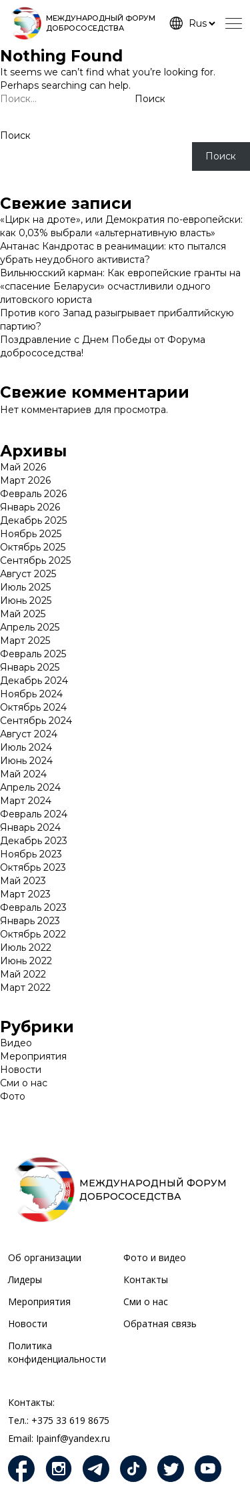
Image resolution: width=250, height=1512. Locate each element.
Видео (16, 1043)
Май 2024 (23, 774)
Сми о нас (23, 1083)
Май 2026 (23, 467)
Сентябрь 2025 (35, 560)
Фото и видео (154, 1257)
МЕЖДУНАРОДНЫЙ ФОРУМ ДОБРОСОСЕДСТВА (100, 23)
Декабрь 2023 (33, 841)
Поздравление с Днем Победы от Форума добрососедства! (102, 346)
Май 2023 (23, 881)
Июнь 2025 (25, 601)
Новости (20, 1070)
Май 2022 (23, 974)
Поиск (15, 135)
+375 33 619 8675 (70, 1420)
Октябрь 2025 (32, 547)
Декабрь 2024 (34, 681)
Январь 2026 (30, 507)
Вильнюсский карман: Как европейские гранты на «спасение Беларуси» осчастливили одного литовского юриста (120, 286)
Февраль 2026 (33, 494)
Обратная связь (160, 1323)
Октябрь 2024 (33, 707)
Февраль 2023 (33, 907)
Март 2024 (25, 801)
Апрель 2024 (30, 787)
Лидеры (25, 1279)
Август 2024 (28, 734)
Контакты (145, 1279)
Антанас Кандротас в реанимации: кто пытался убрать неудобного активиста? (113, 253)
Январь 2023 (30, 921)
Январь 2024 (30, 827)
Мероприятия (33, 1056)
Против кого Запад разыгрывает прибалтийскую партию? (117, 319)
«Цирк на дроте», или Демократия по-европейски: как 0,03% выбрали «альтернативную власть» (121, 226)
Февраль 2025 (33, 654)
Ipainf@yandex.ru (73, 1438)
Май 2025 (22, 614)
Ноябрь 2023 (31, 854)
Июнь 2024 (26, 761)
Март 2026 (25, 480)
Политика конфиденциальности (57, 1352)
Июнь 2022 (26, 961)
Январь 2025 (29, 667)
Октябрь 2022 (33, 934)
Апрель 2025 (29, 627)
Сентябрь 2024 (36, 721)
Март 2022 (25, 988)
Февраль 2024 (33, 814)
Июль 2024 (26, 747)
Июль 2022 (25, 947)
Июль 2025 (25, 587)
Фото (12, 1096)
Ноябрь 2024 (31, 694)
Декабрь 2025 (33, 520)
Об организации (44, 1257)
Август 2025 (28, 574)
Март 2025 (25, 641)
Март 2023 (25, 894)
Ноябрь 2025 (30, 534)
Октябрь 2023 (33, 867)
